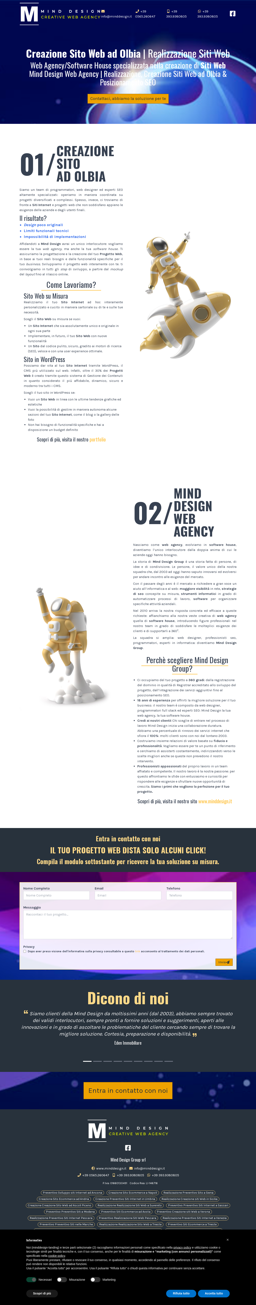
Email (99, 888)
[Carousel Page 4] (118, 1061)
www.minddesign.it (215, 801)
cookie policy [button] (56, 1255)
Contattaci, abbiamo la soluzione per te (128, 98)
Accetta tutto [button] (214, 1293)
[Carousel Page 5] (128, 1061)
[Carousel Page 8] (158, 1061)
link (137, 951)
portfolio (98, 439)
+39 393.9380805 (176, 13)
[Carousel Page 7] (148, 1061)
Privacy (29, 947)
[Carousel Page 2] (97, 1061)
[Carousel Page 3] (107, 1061)
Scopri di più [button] (42, 1293)
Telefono (173, 888)
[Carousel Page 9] (168, 1061)
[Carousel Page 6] (138, 1061)
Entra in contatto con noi (128, 1091)
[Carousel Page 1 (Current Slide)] (87, 1061)
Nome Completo (36, 888)
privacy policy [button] (182, 1247)
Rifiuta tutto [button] (181, 1293)
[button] (227, 1239)
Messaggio (32, 907)
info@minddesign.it (116, 14)
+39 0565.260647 (145, 13)
